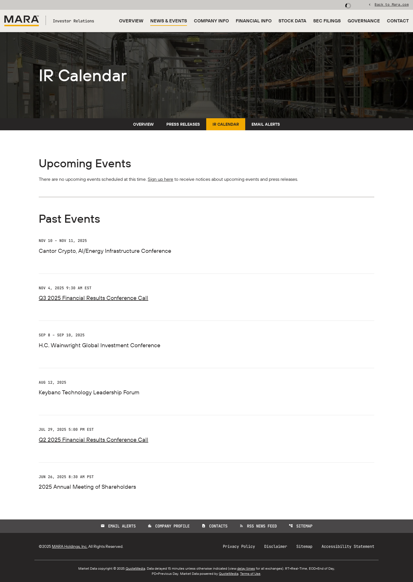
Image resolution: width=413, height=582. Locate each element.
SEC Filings (327, 21)
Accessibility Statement (348, 546)
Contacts (214, 526)
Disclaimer (275, 546)
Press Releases (183, 124)
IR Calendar (226, 124)
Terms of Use (250, 573)
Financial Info (254, 21)
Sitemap (300, 526)
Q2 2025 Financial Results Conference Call (93, 439)
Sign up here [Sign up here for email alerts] (160, 179)
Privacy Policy (239, 546)
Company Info (211, 21)
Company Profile (169, 526)
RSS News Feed (258, 526)
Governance (364, 21)
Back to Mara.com (392, 4)
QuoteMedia (135, 568)
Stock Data (292, 21)
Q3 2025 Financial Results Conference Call (93, 297)
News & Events (168, 21)
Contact (398, 21)
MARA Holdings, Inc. (69, 546)
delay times (246, 568)
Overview (131, 21)
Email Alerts (266, 124)
